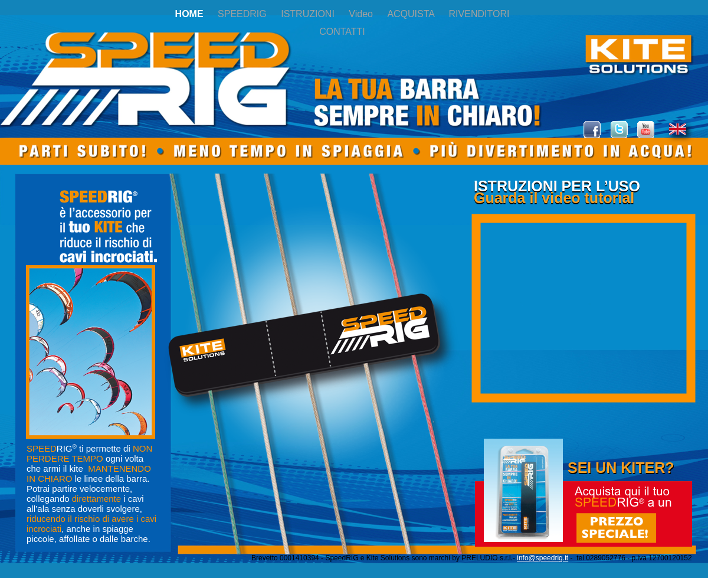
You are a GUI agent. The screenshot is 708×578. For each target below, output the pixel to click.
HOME (190, 14)
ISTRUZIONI (309, 14)
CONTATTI (342, 32)
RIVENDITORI (479, 14)
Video (362, 14)
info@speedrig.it (542, 558)
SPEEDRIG (243, 14)
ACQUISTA (412, 14)
